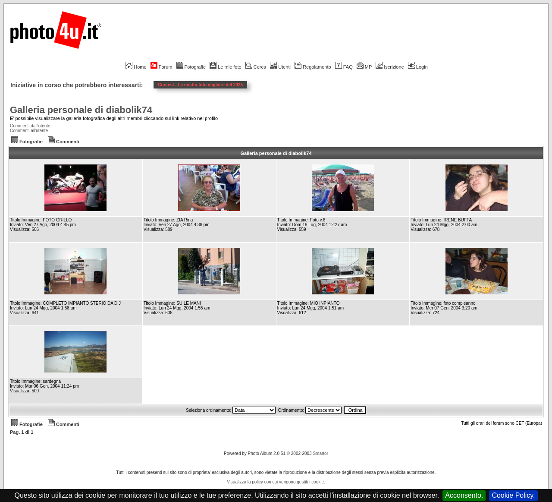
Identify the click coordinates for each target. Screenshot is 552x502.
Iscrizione (390, 66)
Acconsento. (464, 495)
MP (364, 66)
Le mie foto (225, 66)
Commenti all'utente (29, 130)
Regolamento (313, 66)
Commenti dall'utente (30, 125)
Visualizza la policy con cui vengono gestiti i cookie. (276, 482)
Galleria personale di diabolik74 (81, 109)
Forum (161, 66)
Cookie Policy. (513, 495)
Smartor (320, 453)
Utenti (280, 66)
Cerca (255, 66)
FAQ (344, 66)
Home (135, 66)
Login (418, 66)
